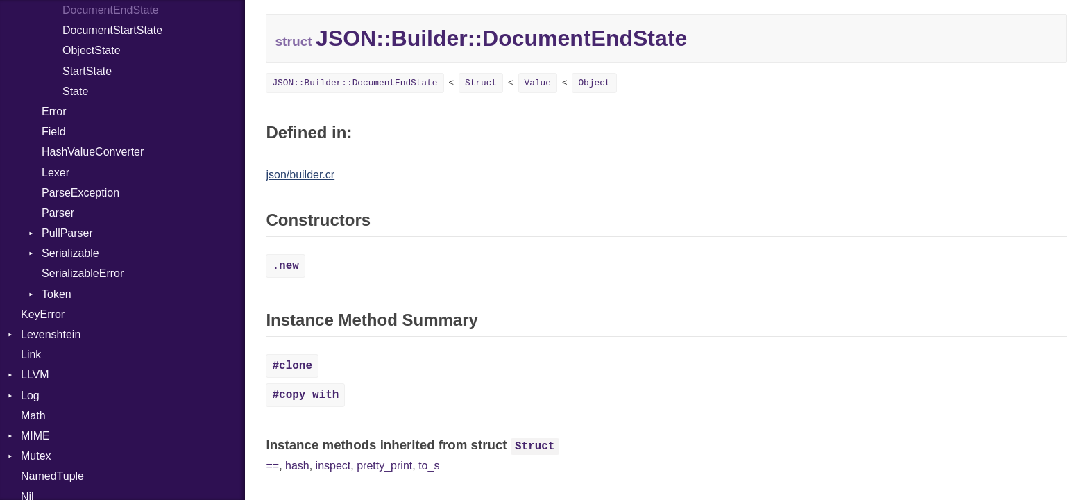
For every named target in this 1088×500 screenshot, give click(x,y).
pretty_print (384, 466)
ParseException (80, 193)
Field (54, 132)
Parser (58, 213)
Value (538, 83)
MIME (35, 436)
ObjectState (91, 50)
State (75, 91)
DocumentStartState (112, 30)
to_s (428, 466)
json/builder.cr (300, 175)
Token (56, 294)
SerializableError (83, 273)
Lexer (55, 172)
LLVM (35, 375)
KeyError (43, 314)
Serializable (70, 253)
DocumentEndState (110, 10)
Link (31, 354)
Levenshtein (50, 334)
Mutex (36, 456)
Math (33, 416)
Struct (481, 83)
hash (297, 466)
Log (30, 395)
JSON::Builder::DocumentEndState (354, 83)
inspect (333, 466)
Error (54, 111)
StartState (87, 71)
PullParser (67, 233)
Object (594, 83)
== (272, 466)
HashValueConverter (93, 152)
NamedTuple (52, 476)
